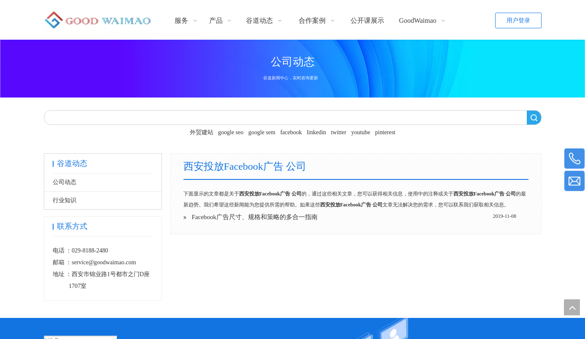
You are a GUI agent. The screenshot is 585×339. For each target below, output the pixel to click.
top (572, 307)
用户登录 (518, 20)
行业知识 (64, 200)
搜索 (534, 118)
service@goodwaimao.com (104, 262)
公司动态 (64, 182)
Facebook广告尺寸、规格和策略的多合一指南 (255, 217)
